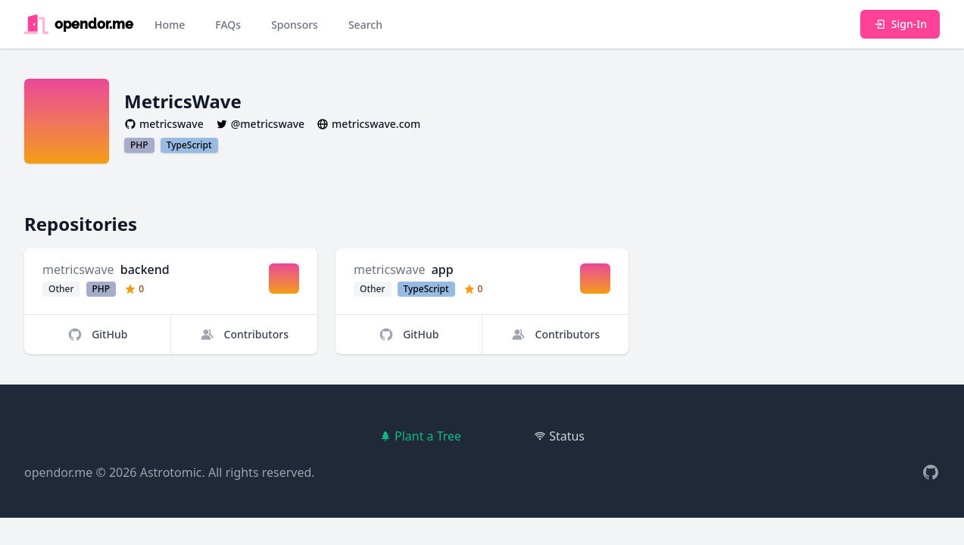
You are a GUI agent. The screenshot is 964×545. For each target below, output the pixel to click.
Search (365, 24)
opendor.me (58, 472)
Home (169, 24)
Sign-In (900, 24)
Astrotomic (171, 472)
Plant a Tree (420, 436)
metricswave (78, 269)
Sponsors (294, 24)
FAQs (228, 24)
